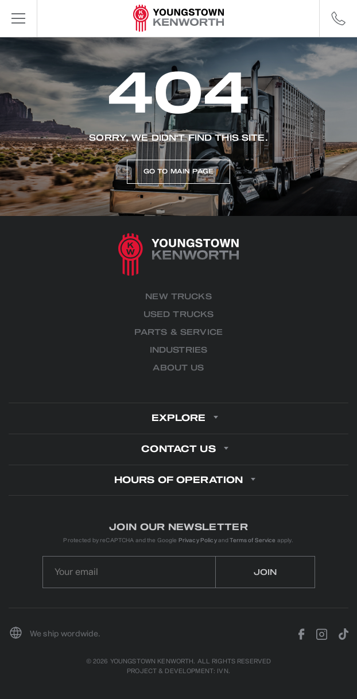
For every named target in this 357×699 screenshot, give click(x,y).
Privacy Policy (197, 540)
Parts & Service (178, 332)
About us (178, 368)
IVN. (223, 671)
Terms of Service (252, 540)
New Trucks (178, 297)
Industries (178, 350)
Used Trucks (178, 314)
